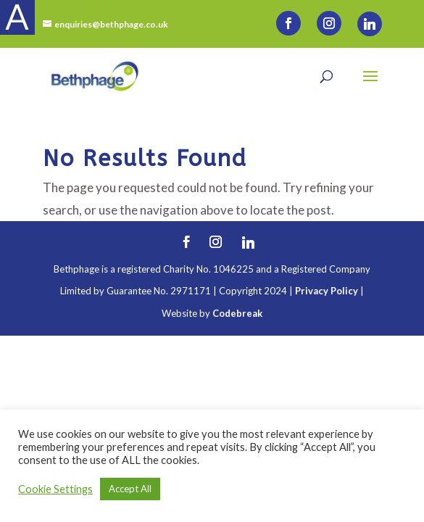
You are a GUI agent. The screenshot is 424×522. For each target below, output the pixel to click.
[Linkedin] (369, 24)
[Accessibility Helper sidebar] (17, 17)
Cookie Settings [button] (55, 489)
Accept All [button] (130, 488)
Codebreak (237, 313)
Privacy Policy (326, 291)
